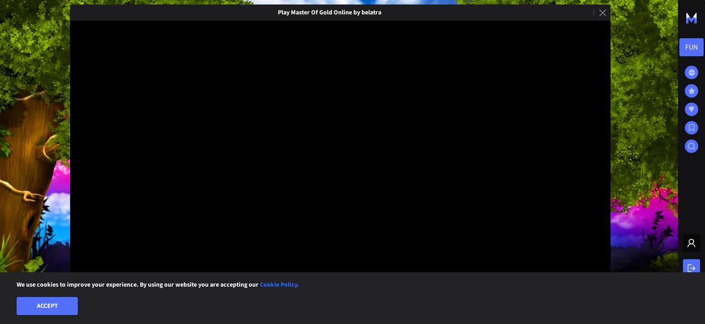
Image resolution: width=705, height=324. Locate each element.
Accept (47, 306)
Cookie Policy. (279, 284)
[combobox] (691, 47)
